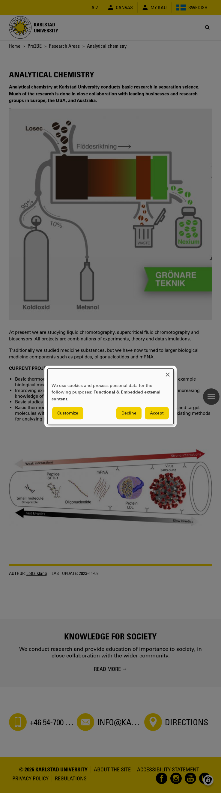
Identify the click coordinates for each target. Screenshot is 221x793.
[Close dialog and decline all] (168, 372)
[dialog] (110, 396)
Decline (128, 413)
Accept (157, 413)
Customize (67, 413)
